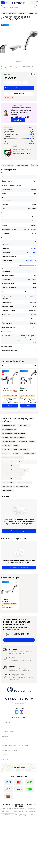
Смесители (16, 454)
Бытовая (33, 256)
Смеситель (30, 138)
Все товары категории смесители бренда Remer (21, 152)
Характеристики (7, 165)
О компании (5, 722)
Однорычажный (30, 261)
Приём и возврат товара (10, 750)
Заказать (13, 88)
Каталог (4, 727)
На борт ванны (31, 252)
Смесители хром (7, 490)
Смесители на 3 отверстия (27, 462)
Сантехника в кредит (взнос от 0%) (14, 746)
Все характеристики (10, 146)
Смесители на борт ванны (10, 466)
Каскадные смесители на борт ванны (13, 433)
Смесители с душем (8, 482)
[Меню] (3, 2)
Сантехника (6, 454)
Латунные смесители (8, 441)
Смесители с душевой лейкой (11, 478)
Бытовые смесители (8, 425)
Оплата (3, 741)
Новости (4, 755)
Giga (32, 133)
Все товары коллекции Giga (22, 150)
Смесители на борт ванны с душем (13, 474)
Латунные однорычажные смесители (13, 437)
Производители (7, 732)
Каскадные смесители (9, 429)
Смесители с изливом (24, 482)
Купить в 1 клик (19, 94)
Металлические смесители (27, 441)
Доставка (4, 736)
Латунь (33, 248)
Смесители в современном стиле (12, 458)
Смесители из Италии (8, 462)
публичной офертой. (23, 816)
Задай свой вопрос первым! (19, 567)
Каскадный (32, 279)
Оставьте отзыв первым (19, 531)
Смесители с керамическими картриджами (15, 486)
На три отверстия (30, 296)
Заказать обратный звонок (19, 640)
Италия (31, 135)
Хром (32, 142)
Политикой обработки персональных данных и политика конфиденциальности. (18, 812)
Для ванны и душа (23, 425)
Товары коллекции (22, 165)
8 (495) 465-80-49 (20, 117)
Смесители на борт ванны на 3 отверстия (15, 470)
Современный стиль (29, 229)
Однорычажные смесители (10, 445)
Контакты (4, 759)
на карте (23, 768)
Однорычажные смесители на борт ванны (15, 449)
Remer (32, 131)
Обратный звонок (18, 120)
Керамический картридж (27, 265)
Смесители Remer (29, 454)
